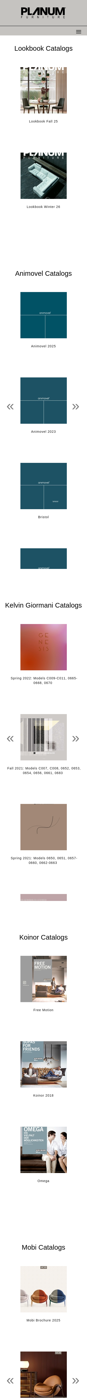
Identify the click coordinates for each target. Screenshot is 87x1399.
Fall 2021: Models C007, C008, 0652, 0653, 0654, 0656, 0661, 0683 (44, 770)
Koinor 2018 (43, 1095)
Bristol (43, 517)
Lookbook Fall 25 (43, 121)
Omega (44, 1181)
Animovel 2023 (43, 431)
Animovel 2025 (43, 346)
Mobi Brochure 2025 (43, 1320)
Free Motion (43, 1010)
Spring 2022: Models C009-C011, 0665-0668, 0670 (44, 680)
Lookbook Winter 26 (43, 207)
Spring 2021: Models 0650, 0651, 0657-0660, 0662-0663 (44, 860)
